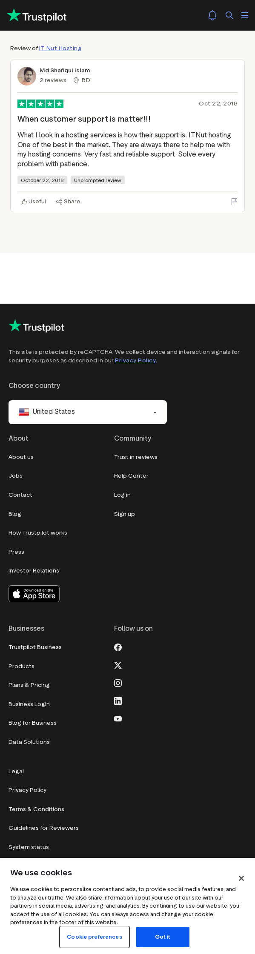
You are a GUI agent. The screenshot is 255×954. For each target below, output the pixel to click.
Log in (122, 494)
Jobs (16, 476)
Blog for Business (33, 723)
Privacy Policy (135, 360)
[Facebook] (118, 647)
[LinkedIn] (118, 700)
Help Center (131, 476)
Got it (163, 937)
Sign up (124, 514)
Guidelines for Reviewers (44, 828)
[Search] (229, 15)
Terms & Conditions (36, 809)
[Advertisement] (127, 264)
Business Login (29, 704)
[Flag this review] (234, 201)
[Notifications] (212, 15)
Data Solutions (29, 742)
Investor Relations (34, 571)
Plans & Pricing (29, 685)
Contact (20, 494)
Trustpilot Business (35, 647)
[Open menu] (244, 15)
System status (29, 847)
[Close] (241, 878)
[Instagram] (118, 682)
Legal (16, 771)
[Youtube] (118, 718)
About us (21, 457)
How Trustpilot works (38, 533)
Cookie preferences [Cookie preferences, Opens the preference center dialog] (94, 937)
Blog (15, 514)
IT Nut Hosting (60, 48)
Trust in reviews (136, 457)
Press (16, 551)
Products (21, 666)
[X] (118, 665)
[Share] (68, 202)
